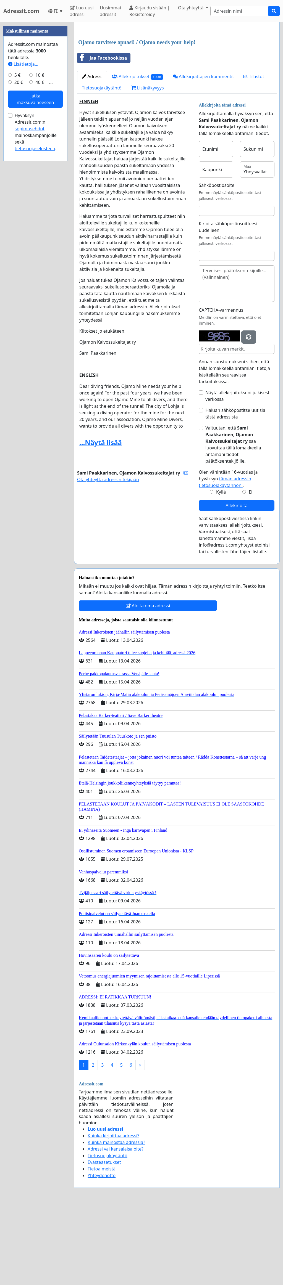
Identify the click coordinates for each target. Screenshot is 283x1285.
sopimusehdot (29, 294)
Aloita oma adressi (148, 683)
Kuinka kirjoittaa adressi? (113, 1213)
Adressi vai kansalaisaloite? (115, 1226)
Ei (250, 569)
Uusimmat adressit (110, 11)
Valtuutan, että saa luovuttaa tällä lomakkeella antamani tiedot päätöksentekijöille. (233, 521)
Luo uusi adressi (82, 11)
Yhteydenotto (102, 1253)
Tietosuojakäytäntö (102, 165)
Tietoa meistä (102, 1246)
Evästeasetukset (104, 1239)
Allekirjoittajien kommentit (203, 154)
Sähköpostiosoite (216, 262)
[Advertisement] (177, 69)
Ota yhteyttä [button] (191, 8)
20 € (18, 248)
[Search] (239, 11)
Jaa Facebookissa (102, 135)
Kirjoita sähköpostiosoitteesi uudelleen (228, 304)
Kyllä (221, 569)
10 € (39, 241)
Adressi (92, 154)
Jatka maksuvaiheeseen (35, 264)
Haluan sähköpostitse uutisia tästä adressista (235, 490)
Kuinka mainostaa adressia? (116, 1220)
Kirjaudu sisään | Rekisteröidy (149, 11)
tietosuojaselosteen (35, 314)
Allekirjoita (236, 583)
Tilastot (253, 154)
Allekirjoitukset (137, 154)
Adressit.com (21, 11)
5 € (17, 241)
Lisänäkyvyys (147, 165)
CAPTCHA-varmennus (221, 387)
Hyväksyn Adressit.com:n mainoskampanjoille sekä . (36, 297)
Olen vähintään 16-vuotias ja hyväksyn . (228, 556)
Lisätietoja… (23, 230)
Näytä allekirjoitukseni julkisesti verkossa (238, 473)
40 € (39, 248)
